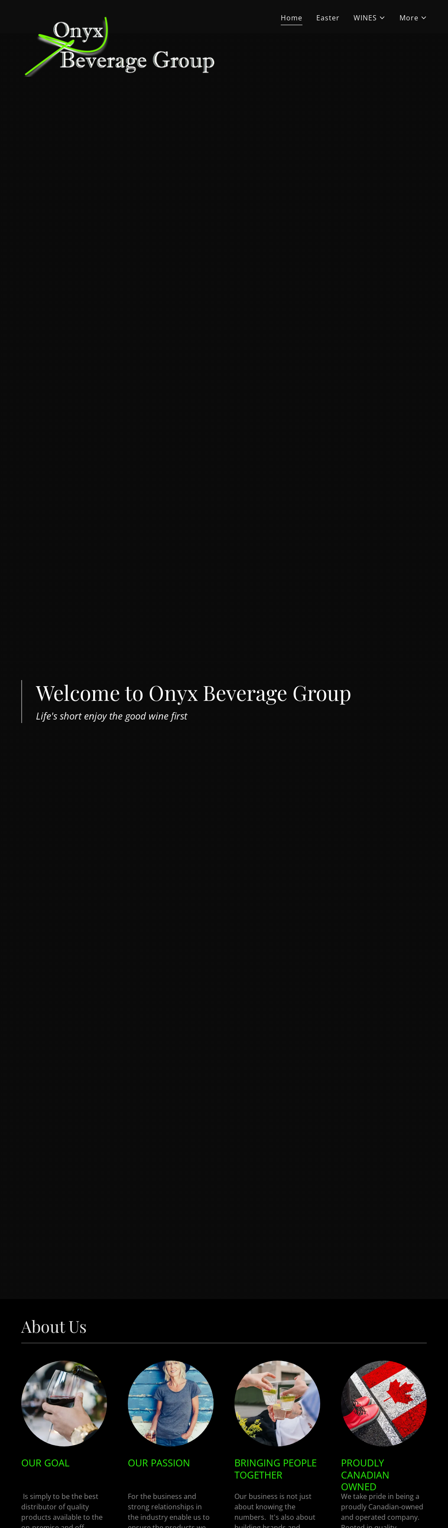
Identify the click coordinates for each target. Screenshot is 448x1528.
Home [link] (291, 18)
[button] (370, 18)
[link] (119, 15)
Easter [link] (328, 18)
